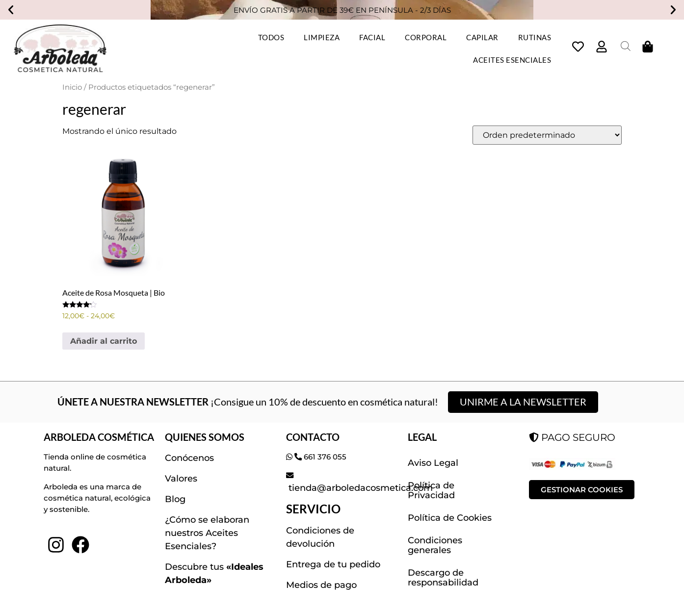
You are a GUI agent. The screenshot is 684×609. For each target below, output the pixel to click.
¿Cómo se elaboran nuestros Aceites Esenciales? (207, 533)
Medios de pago (321, 585)
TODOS (271, 37)
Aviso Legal (433, 462)
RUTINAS (535, 37)
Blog (175, 499)
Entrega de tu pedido (333, 564)
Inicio (72, 87)
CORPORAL (426, 37)
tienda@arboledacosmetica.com (359, 487)
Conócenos (189, 458)
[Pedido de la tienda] (547, 135)
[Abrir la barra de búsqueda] (626, 46)
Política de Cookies (450, 517)
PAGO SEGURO (572, 437)
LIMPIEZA (322, 37)
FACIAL (372, 37)
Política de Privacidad (431, 490)
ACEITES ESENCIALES (512, 59)
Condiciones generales (435, 545)
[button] (11, 10)
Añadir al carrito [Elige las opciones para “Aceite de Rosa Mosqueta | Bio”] (103, 341)
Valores (181, 478)
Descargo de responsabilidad (443, 577)
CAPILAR (482, 37)
